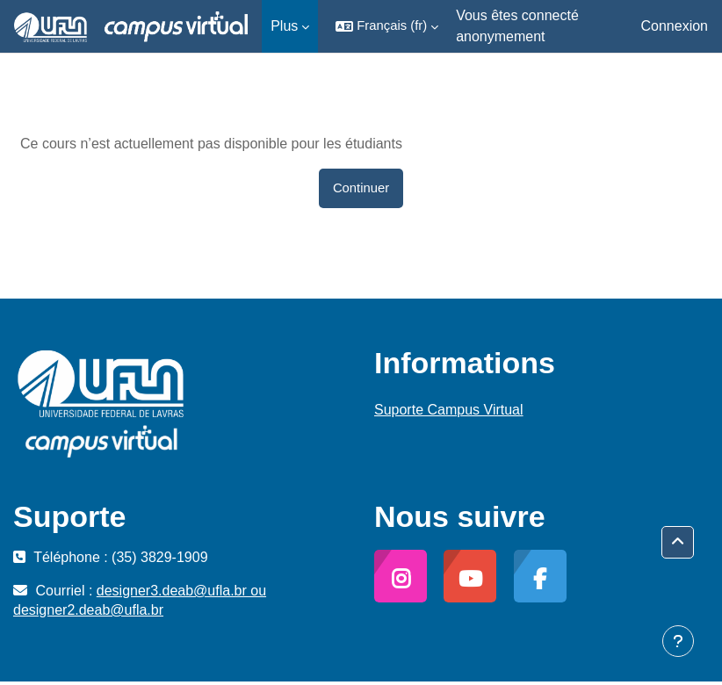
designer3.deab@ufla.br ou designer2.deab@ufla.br (139, 600)
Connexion (675, 25)
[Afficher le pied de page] (678, 641)
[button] (387, 26)
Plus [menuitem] (284, 25)
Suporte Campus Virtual (448, 409)
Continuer (361, 188)
